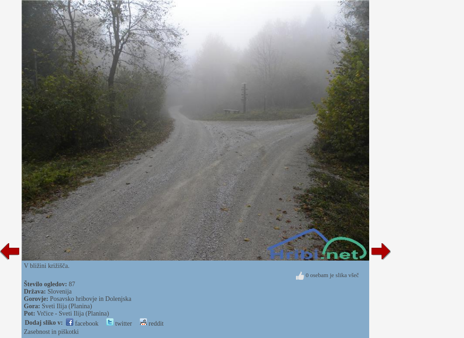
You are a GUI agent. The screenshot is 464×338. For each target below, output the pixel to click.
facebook (82, 323)
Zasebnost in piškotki (51, 331)
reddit (152, 323)
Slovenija (60, 291)
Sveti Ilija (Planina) (67, 306)
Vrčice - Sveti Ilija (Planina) (73, 313)
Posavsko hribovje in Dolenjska (90, 298)
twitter (119, 323)
